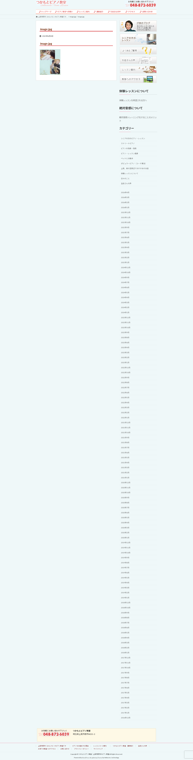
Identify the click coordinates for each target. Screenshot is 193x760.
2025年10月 (125, 222)
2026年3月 (125, 197)
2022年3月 (125, 407)
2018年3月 (125, 643)
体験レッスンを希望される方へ (133, 100)
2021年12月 (125, 422)
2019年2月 (125, 593)
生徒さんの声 (126, 183)
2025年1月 (125, 262)
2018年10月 (125, 608)
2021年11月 (125, 427)
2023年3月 (125, 352)
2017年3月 (125, 703)
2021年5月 (125, 457)
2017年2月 (125, 708)
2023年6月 (125, 342)
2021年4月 (125, 462)
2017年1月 (125, 713)
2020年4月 (125, 523)
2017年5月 (125, 693)
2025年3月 (125, 252)
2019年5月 (125, 578)
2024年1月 (125, 312)
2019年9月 (125, 558)
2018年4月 (125, 638)
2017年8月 (125, 678)
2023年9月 (125, 332)
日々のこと (125, 178)
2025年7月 (125, 232)
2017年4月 (125, 698)
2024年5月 (125, 292)
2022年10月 (125, 372)
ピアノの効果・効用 (128, 148)
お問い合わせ (64, 749)
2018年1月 (125, 653)
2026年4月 (125, 192)
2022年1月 (125, 417)
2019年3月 (125, 587)
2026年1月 (125, 207)
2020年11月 (125, 487)
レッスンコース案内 (100, 746)
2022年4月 (125, 402)
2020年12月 (125, 482)
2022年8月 (125, 382)
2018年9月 (125, 612)
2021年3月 (125, 467)
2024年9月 (125, 277)
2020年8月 (125, 502)
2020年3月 (125, 527)
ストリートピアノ (128, 143)
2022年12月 (125, 367)
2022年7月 (125, 387)
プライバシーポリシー (81, 749)
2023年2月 (125, 357)
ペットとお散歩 (127, 158)
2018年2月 (125, 647)
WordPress (86, 758)
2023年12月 (125, 317)
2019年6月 (125, 573)
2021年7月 (125, 447)
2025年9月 (125, 227)
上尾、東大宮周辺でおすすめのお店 (135, 168)
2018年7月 (125, 622)
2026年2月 (125, 202)
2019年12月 (125, 543)
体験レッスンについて (129, 173)
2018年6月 (125, 628)
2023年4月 (125, 347)
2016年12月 (125, 718)
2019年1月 (125, 597)
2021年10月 (125, 432)
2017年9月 (125, 673)
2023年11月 (125, 322)
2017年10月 (125, 668)
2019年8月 (125, 562)
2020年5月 (125, 517)
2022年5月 (125, 397)
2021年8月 (125, 442)
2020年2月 (125, 533)
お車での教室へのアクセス (47, 749)
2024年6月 (125, 287)
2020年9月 (125, 498)
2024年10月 (125, 272)
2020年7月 (125, 508)
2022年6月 (125, 392)
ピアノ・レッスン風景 (129, 153)
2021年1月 (125, 477)
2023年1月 (125, 362)
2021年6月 (125, 452)
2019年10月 (125, 552)
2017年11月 (125, 663)
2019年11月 (125, 548)
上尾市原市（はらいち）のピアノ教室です (53, 746)
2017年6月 (125, 688)
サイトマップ (98, 749)
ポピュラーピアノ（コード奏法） (134, 163)
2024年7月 (125, 282)
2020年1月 (125, 537)
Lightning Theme (96, 758)
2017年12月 (125, 658)
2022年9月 (125, 377)
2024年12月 (125, 267)
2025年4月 (125, 247)
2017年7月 (125, 683)
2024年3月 (125, 302)
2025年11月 (125, 217)
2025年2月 (125, 257)
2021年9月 (125, 437)
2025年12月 (125, 212)
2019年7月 (125, 568)
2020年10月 (125, 492)
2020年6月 (125, 512)
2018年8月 (125, 618)
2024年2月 (125, 307)
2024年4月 (125, 297)
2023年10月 (125, 327)
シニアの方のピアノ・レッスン (133, 138)
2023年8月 (125, 337)
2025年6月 (125, 237)
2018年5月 (125, 633)
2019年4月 (125, 583)
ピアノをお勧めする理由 (80, 746)
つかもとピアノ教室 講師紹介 (123, 746)
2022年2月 (125, 412)
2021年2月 (125, 473)
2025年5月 (125, 242)
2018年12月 (125, 603)
